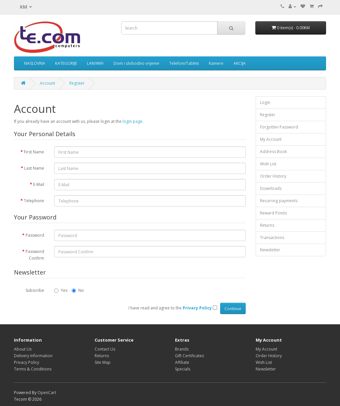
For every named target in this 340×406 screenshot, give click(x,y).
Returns (267, 225)
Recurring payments (279, 200)
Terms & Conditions (32, 369)
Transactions (272, 237)
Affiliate (182, 362)
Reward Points (273, 213)
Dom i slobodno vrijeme (136, 63)
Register (77, 83)
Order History (273, 176)
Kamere (216, 63)
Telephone (34, 200)
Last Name (34, 168)
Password (35, 235)
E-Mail (38, 184)
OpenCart (47, 392)
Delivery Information (33, 356)
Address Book (273, 151)
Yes (60, 290)
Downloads (271, 188)
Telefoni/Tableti (184, 63)
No (78, 290)
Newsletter (270, 250)
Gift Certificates (189, 356)
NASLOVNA (34, 63)
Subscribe (35, 290)
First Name (34, 152)
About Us (23, 349)
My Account (271, 139)
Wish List (268, 164)
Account (47, 83)
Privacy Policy (26, 362)
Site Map (103, 362)
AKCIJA (239, 63)
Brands (182, 349)
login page (132, 121)
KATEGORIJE (66, 63)
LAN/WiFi (95, 63)
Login (265, 102)
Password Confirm (35, 255)
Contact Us (105, 349)
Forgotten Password (279, 127)
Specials (182, 369)
